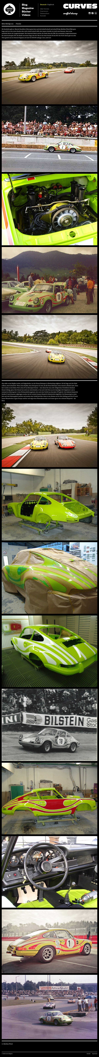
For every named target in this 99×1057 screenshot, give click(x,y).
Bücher (26, 11)
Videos (26, 15)
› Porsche (18, 24)
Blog (24, 4)
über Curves (44, 9)
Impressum (44, 11)
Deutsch (43, 4)
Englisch (50, 4)
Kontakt (43, 16)
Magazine (28, 8)
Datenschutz (44, 13)
